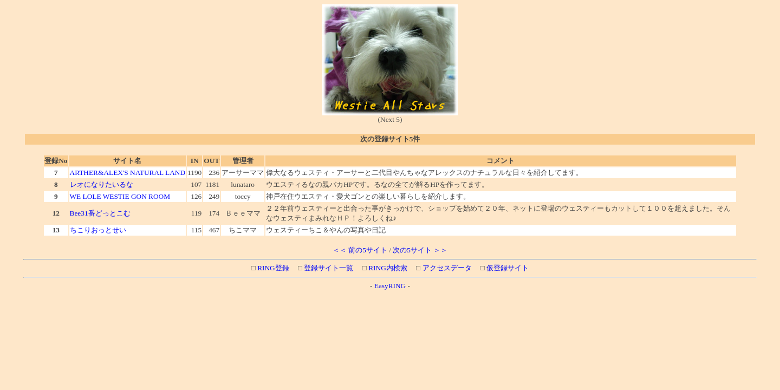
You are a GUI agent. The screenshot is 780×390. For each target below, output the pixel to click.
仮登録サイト (507, 268)
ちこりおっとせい (98, 230)
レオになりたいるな (101, 184)
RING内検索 (387, 268)
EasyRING (390, 286)
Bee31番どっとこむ (100, 213)
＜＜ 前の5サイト (360, 250)
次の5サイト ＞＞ (420, 250)
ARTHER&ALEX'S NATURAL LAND (128, 172)
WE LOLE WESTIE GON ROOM (120, 196)
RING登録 (272, 268)
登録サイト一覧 (327, 268)
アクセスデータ (445, 268)
